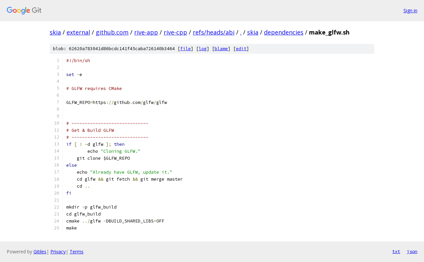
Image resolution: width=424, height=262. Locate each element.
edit (241, 48)
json (412, 251)
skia (55, 32)
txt (396, 251)
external (78, 32)
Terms (76, 251)
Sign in (410, 10)
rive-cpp (175, 32)
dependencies (283, 32)
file (185, 48)
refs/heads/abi (214, 32)
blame (221, 48)
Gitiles (39, 251)
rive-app (146, 32)
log (203, 48)
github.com (112, 32)
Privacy (58, 251)
